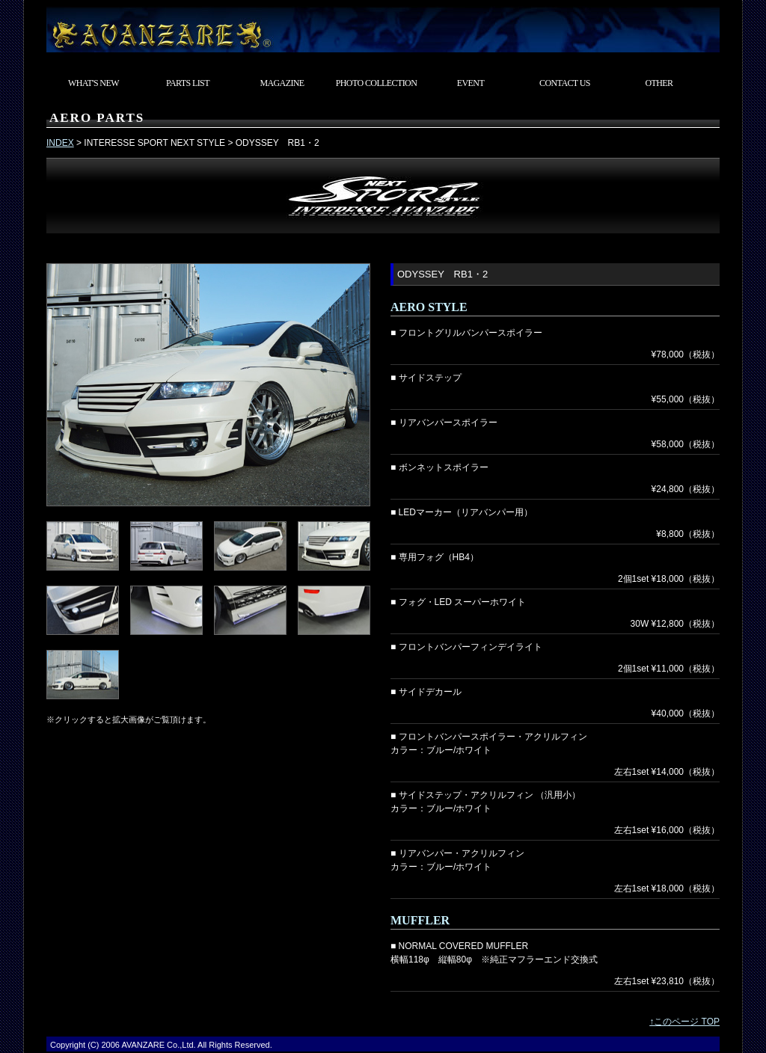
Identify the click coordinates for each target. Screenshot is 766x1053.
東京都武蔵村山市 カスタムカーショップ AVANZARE (383, 26)
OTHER (659, 83)
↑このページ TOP (684, 1021)
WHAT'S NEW (93, 83)
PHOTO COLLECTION (376, 83)
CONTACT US (564, 83)
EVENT (470, 83)
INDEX (60, 143)
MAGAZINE (282, 83)
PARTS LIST (187, 83)
